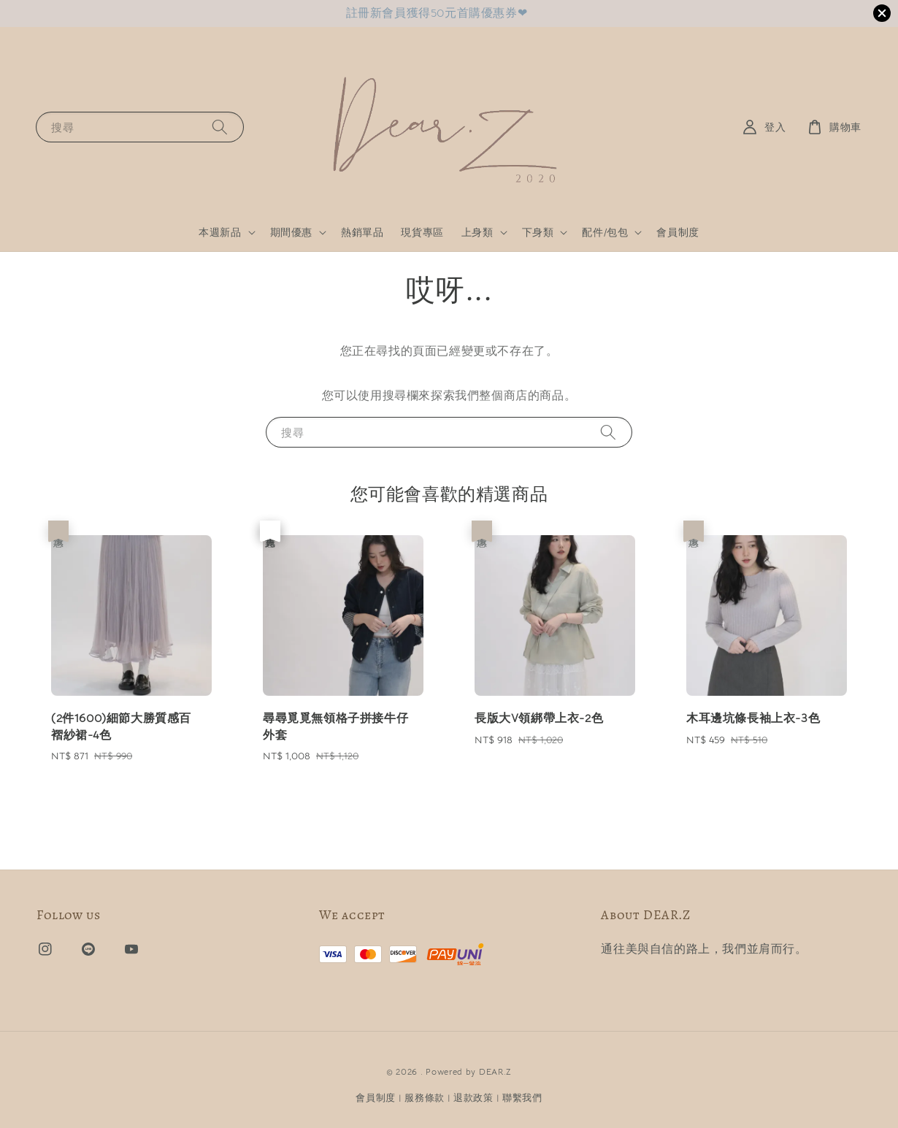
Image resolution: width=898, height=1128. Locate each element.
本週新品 (220, 232)
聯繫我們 (522, 1097)
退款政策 (473, 1097)
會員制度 (677, 232)
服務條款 (424, 1097)
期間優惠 (291, 232)
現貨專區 (422, 232)
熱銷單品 (362, 232)
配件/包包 (605, 232)
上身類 (477, 232)
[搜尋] (219, 126)
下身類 (538, 232)
